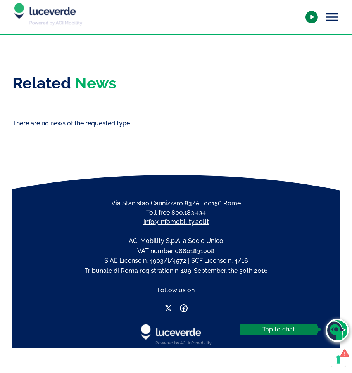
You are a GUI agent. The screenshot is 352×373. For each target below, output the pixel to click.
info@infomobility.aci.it (176, 222)
